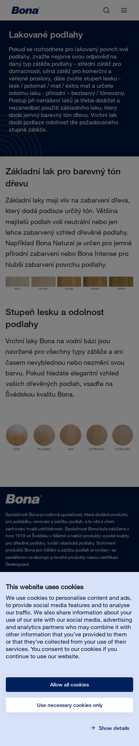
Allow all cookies (69, 684)
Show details (113, 728)
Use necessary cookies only (69, 705)
